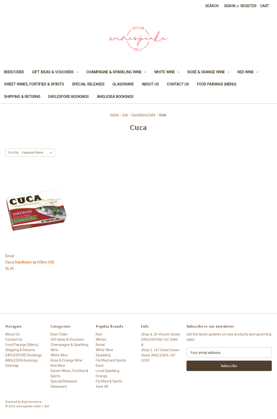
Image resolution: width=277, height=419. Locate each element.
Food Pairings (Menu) (216, 84)
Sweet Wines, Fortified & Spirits (34, 84)
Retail (100, 345)
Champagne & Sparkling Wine (116, 72)
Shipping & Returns (22, 96)
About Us (150, 84)
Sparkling (103, 355)
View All (102, 386)
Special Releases (88, 84)
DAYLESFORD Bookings (68, 96)
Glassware (123, 84)
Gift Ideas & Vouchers (55, 72)
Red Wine (247, 72)
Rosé (100, 366)
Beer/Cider (14, 72)
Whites (101, 339)
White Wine (167, 72)
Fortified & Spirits (109, 381)
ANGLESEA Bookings (115, 96)
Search (212, 6)
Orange (101, 376)
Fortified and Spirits (111, 360)
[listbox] (38, 152)
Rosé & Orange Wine (208, 72)
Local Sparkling (107, 371)
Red (99, 334)
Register (248, 6)
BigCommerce (32, 402)
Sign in (229, 6)
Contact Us (178, 84)
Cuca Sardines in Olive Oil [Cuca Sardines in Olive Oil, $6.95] (29, 262)
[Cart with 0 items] (264, 6)
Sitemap (12, 366)
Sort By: (13, 152)
